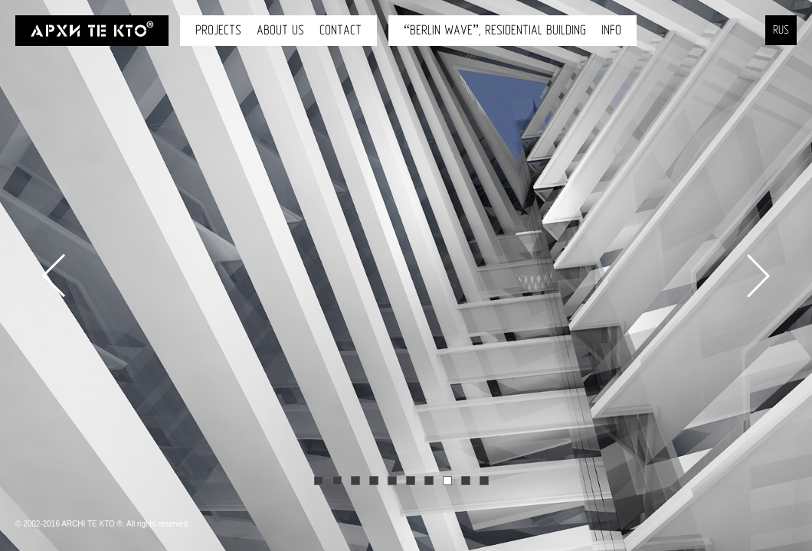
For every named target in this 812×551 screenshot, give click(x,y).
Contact (340, 30)
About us (280, 30)
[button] (38, 330)
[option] (406, 275)
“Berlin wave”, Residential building (495, 30)
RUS (781, 30)
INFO (611, 30)
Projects (218, 30)
